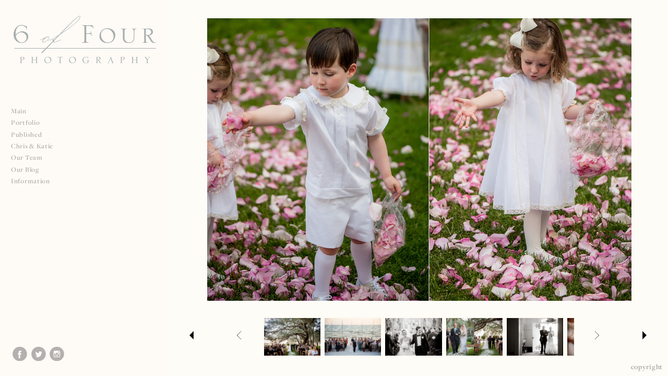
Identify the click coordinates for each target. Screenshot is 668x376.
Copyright (647, 366)
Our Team (31, 157)
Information (34, 181)
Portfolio (29, 122)
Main (19, 111)
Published (30, 134)
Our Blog (25, 169)
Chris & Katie (32, 146)
